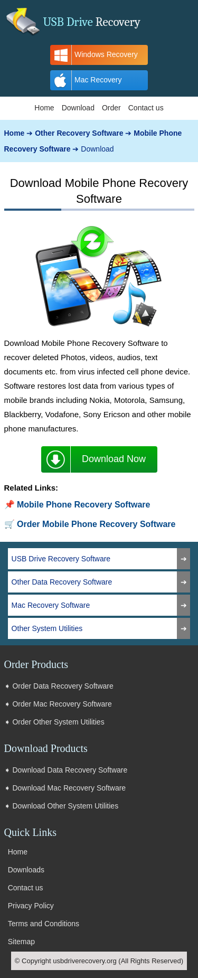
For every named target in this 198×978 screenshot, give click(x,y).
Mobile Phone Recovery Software (83, 504)
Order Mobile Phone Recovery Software (96, 524)
